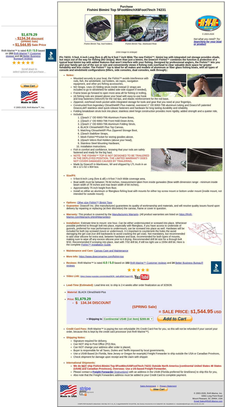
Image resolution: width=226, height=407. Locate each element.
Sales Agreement (148, 386)
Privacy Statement (168, 386)
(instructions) (110, 371)
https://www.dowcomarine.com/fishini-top (101, 256)
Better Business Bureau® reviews (27, 57)
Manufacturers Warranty (125, 214)
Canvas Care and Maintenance (111, 250)
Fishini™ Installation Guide (96, 244)
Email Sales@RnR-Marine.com (208, 401)
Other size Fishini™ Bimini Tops (94, 202)
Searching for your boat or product (208, 43)
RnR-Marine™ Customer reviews (148, 262)
